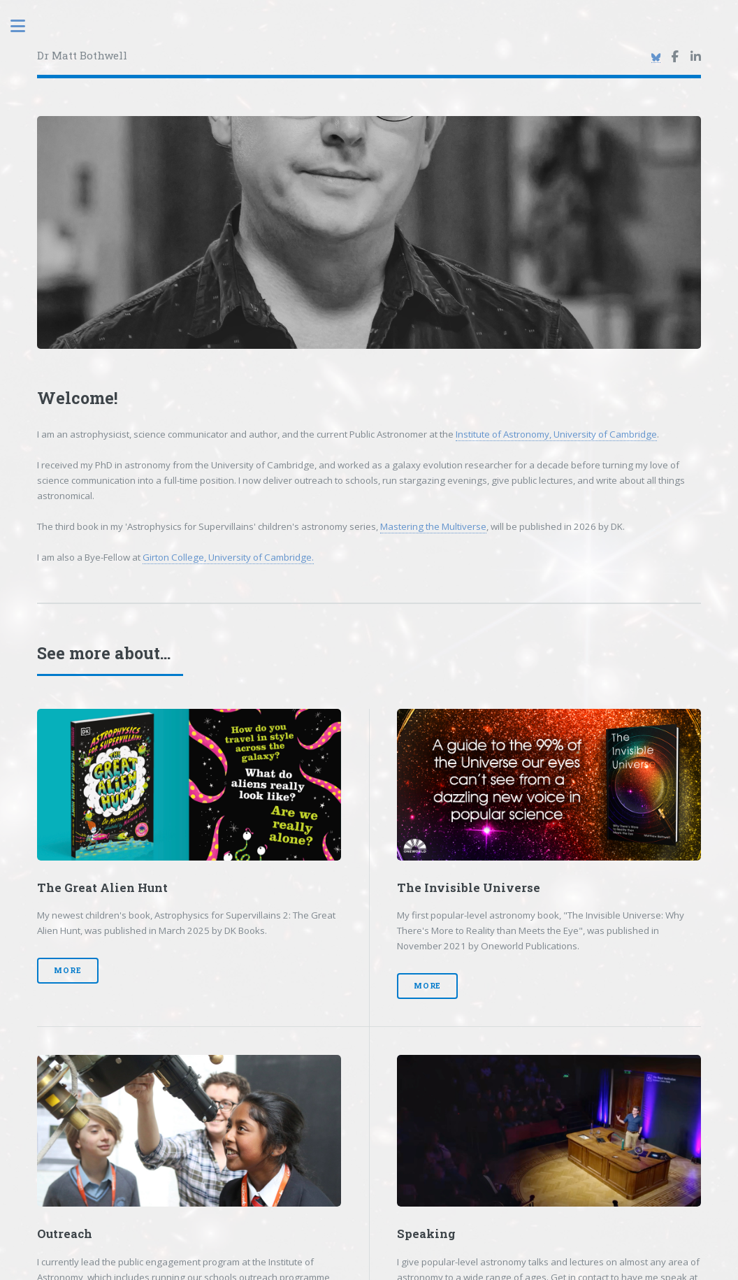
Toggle (25, 26)
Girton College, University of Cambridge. (228, 557)
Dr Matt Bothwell (82, 55)
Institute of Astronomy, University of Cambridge (556, 434)
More (67, 970)
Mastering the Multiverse (433, 526)
